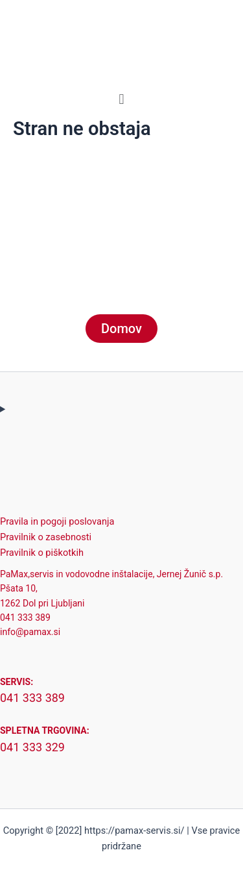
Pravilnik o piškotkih (42, 552)
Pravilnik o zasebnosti (45, 537)
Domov (121, 328)
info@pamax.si (30, 632)
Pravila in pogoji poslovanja (57, 521)
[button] (121, 99)
